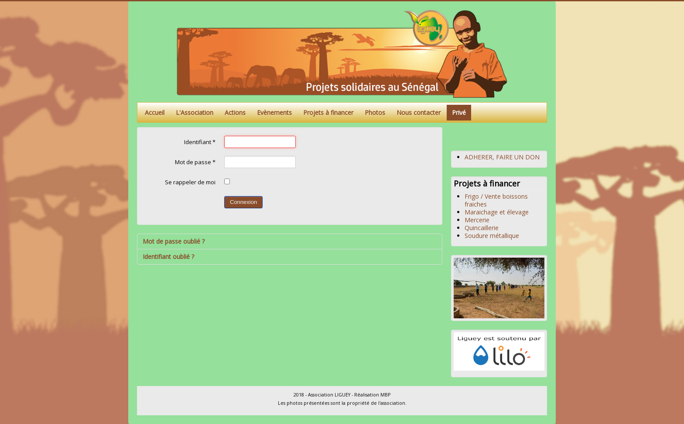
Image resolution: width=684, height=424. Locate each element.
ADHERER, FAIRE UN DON (502, 157)
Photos (375, 112)
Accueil (154, 112)
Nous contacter (419, 112)
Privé (459, 112)
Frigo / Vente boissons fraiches (496, 200)
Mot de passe (195, 162)
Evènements (274, 112)
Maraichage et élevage (497, 212)
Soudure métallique (492, 235)
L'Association (194, 112)
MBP (385, 395)
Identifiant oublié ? (168, 256)
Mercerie (477, 220)
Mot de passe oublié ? (174, 241)
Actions (235, 112)
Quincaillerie (482, 228)
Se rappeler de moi (190, 182)
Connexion (243, 202)
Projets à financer (328, 112)
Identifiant (199, 142)
